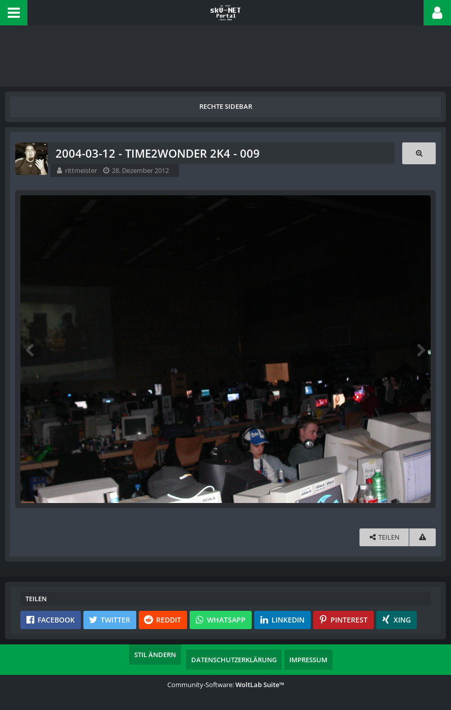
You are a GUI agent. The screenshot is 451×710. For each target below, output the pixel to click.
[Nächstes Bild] (420, 349)
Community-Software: (225, 684)
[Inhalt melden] (422, 537)
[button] (13, 12)
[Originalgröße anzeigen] (419, 153)
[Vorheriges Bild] (30, 349)
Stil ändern (155, 654)
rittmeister (81, 170)
